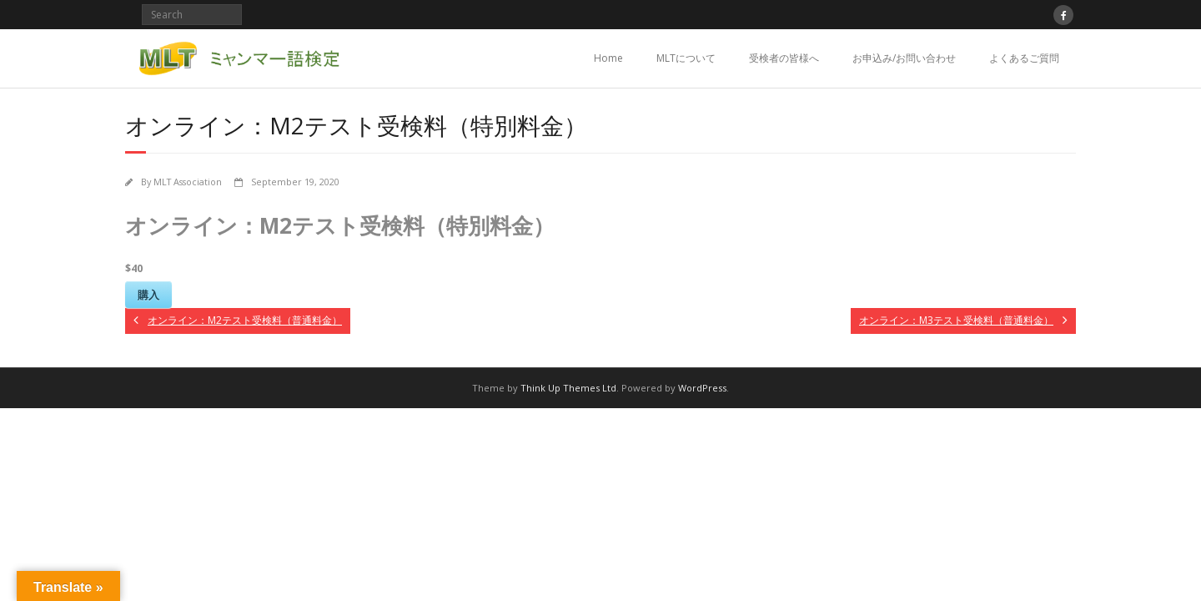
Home (608, 58)
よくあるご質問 (1024, 58)
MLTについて (686, 58)
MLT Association (187, 181)
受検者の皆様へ (784, 58)
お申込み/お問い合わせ (904, 58)
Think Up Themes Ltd (568, 387)
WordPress (702, 387)
